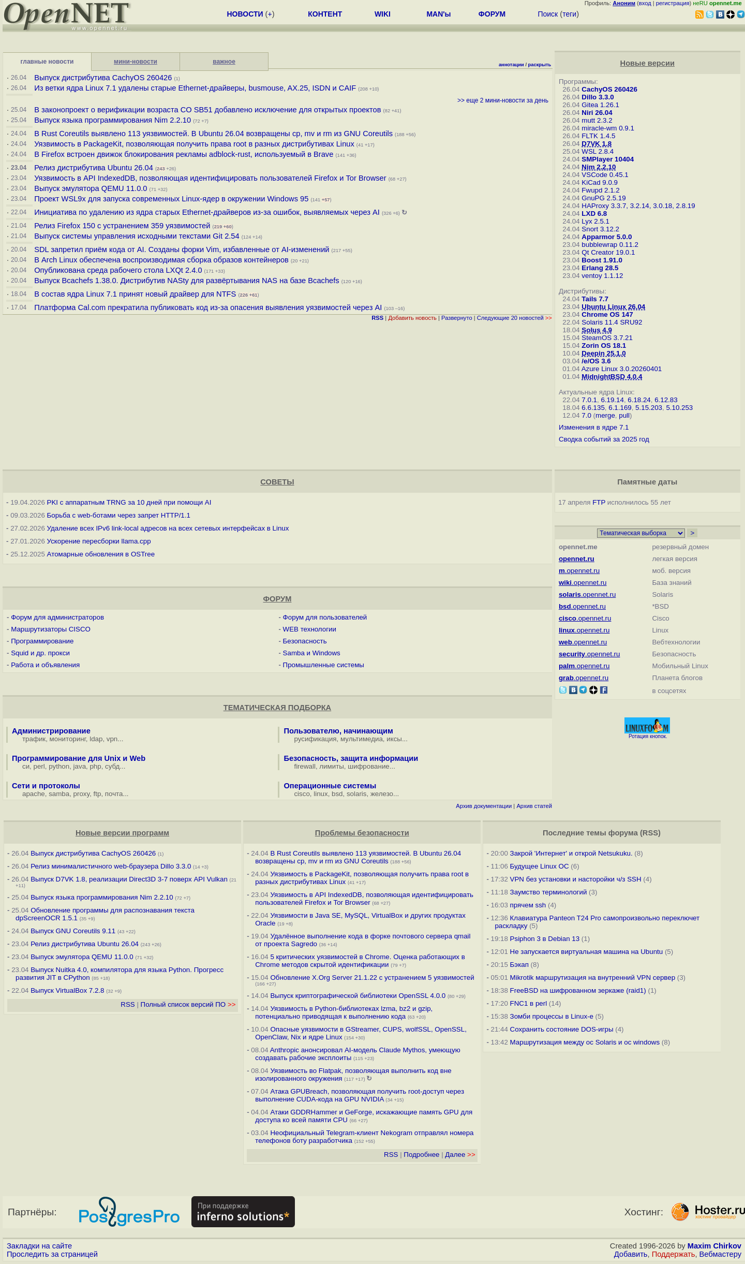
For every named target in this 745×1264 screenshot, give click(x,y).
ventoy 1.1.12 (602, 276)
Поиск (548, 14)
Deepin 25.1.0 (603, 353)
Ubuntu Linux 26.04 (613, 307)
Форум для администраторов (57, 617)
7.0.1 (589, 400)
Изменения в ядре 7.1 (594, 427)
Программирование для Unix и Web (78, 758)
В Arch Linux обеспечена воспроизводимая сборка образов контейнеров (161, 260)
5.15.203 (648, 407)
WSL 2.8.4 (598, 151)
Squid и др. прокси (40, 653)
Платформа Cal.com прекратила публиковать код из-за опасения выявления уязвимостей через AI (208, 307)
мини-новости (135, 61)
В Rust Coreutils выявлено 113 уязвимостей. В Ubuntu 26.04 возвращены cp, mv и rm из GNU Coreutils (213, 133)
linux (320, 794)
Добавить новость (412, 318)
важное (224, 61)
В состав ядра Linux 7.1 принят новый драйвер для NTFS (135, 294)
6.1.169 (619, 407)
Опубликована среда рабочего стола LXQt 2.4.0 (118, 270)
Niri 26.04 (597, 112)
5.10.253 (679, 407)
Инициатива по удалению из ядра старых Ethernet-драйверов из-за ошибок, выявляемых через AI (207, 212)
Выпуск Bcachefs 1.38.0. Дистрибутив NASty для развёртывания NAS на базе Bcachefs (186, 280)
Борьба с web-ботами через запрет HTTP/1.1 (118, 515)
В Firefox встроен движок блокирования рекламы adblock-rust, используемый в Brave (183, 154)
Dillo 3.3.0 (598, 97)
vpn (112, 739)
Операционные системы (330, 786)
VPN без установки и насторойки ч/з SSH (576, 879)
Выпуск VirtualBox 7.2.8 (67, 990)
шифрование (369, 766)
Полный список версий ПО (188, 1004)
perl (39, 766)
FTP (598, 502)
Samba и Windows (311, 653)
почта (114, 794)
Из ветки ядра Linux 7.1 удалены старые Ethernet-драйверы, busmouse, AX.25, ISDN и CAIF (195, 88)
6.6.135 (593, 407)
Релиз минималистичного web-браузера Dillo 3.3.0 (111, 866)
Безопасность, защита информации (351, 758)
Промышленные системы (323, 665)
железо (381, 794)
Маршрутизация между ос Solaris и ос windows (585, 1042)
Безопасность (305, 641)
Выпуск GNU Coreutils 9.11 (73, 931)
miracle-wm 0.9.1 (608, 128)
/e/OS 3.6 (596, 361)
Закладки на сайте (39, 1246)
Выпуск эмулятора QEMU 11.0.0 (91, 188)
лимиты (331, 766)
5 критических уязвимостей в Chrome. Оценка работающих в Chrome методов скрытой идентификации (360, 960)
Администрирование (51, 731)
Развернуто (456, 318)
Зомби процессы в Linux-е (551, 1016)
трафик (34, 739)
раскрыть (540, 64)
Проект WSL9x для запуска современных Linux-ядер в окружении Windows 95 (171, 199)
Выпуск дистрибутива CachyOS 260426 (103, 78)
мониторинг (68, 739)
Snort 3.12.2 (600, 229)
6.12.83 (665, 400)
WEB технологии (309, 629)
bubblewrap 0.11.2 (610, 244)
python (59, 766)
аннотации (511, 64)
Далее (460, 1154)
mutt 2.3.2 (597, 120)
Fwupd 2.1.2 (600, 190)
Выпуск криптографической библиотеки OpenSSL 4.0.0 (357, 996)
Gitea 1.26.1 (600, 105)
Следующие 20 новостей (514, 318)
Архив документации (484, 806)
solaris (357, 794)
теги (569, 14)
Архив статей (534, 806)
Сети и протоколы (46, 786)
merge (605, 415)
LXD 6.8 (594, 213)
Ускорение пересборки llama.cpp (99, 541)
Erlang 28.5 (600, 268)
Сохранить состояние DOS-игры (562, 1029)
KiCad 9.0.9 (600, 182)
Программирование (42, 641)
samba (59, 794)
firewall (304, 766)
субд (112, 766)
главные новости (47, 61)
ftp (97, 794)
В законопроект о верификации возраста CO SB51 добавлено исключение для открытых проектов (207, 110)
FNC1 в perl (528, 1003)
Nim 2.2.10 (599, 167)
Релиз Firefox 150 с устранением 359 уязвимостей (122, 226)
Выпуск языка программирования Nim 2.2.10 (112, 120)
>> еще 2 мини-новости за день (502, 100)
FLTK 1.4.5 (598, 136)
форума (623, 833)
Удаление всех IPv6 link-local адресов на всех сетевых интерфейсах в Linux (168, 528)
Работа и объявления (45, 665)
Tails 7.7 (595, 299)
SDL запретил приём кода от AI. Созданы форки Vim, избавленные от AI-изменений (181, 249)
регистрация (673, 3)
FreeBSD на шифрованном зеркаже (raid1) (578, 990)
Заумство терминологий (548, 892)
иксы (394, 739)
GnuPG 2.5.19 (603, 198)
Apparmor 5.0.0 (607, 237)
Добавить (631, 1254)
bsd (337, 794)
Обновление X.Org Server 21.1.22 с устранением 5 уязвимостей (372, 977)
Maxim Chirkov (714, 1246)
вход (645, 3)
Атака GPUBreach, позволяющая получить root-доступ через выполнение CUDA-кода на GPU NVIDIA (359, 1095)
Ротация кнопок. (648, 736)
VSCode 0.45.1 (605, 175)
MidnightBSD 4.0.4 (612, 376)
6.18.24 (639, 400)
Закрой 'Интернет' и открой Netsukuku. (571, 853)
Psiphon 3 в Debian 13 (545, 939)
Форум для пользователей (325, 617)
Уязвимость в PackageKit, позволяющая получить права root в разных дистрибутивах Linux (195, 144)
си (25, 766)
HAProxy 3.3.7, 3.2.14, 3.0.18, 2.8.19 (638, 206)
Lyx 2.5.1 (595, 221)
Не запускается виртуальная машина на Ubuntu (586, 952)
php (95, 766)
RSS (128, 1004)
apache (33, 794)
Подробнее (421, 1154)
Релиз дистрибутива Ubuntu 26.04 (93, 168)
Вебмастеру (720, 1254)
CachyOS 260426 (609, 89)
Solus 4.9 (597, 330)
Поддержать (673, 1254)
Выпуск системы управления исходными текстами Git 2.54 (136, 236)
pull (624, 415)
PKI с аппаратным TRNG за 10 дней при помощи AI (129, 502)
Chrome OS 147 (607, 314)
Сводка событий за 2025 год (604, 439)
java (79, 766)
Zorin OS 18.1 (604, 345)
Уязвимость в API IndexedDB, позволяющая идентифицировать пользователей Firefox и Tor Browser (210, 178)
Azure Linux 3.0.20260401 (622, 369)
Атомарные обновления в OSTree (101, 554)
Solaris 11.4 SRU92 (612, 322)
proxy (81, 794)
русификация (315, 739)
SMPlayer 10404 (608, 159)
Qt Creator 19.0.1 (608, 252)
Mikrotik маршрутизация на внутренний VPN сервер (592, 977)
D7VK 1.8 (597, 144)
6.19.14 (612, 400)
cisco (301, 794)
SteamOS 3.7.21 (607, 338)
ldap (96, 739)
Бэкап (519, 964)
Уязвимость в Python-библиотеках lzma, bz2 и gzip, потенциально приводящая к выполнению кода (344, 1012)
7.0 (586, 415)
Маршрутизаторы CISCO (51, 629)
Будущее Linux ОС (539, 866)
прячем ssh (528, 905)
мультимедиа (361, 739)
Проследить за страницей (52, 1254)
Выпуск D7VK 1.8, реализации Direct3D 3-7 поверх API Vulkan (130, 879)
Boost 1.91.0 (602, 260)
